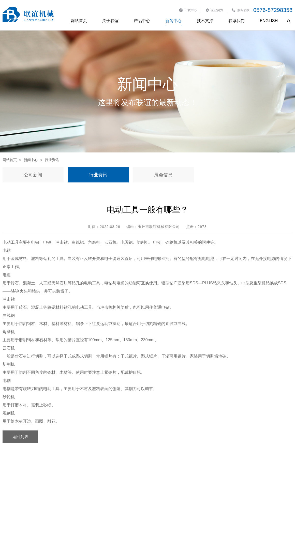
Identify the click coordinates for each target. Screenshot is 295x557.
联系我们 (236, 21)
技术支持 (205, 21)
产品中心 (142, 21)
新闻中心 (173, 21)
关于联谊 (110, 21)
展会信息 (163, 174)
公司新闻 (33, 174)
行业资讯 (52, 160)
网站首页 (79, 21)
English (269, 21)
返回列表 (20, 437)
